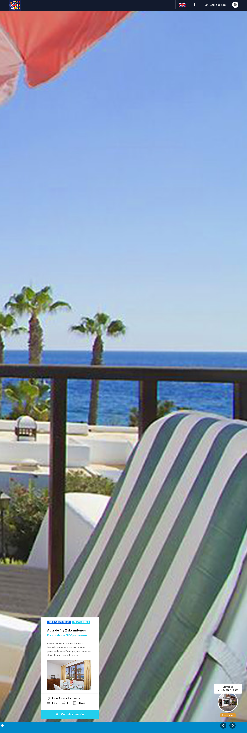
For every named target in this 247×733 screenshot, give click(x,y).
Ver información (70, 714)
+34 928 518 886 (229, 691)
